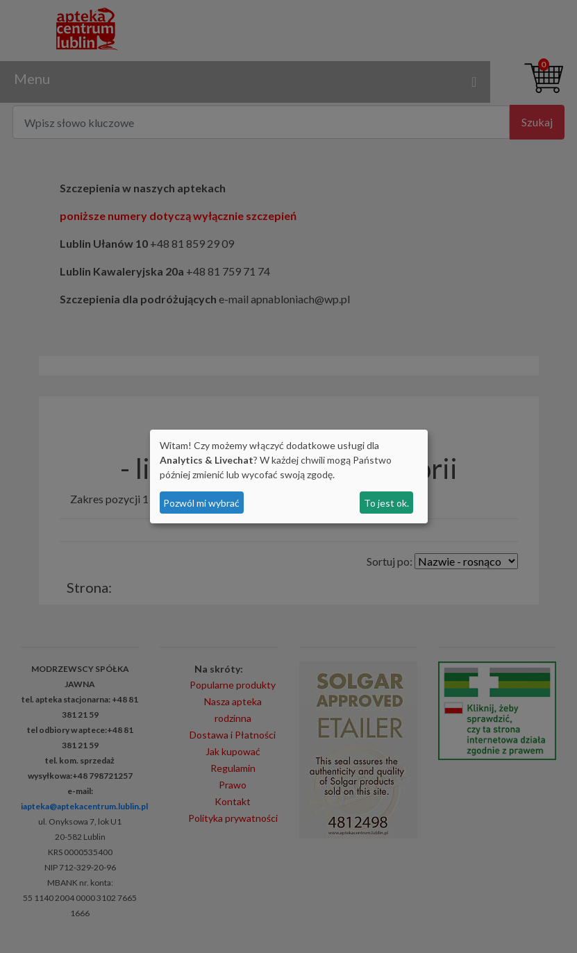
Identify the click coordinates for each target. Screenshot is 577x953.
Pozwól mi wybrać (201, 503)
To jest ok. (386, 503)
